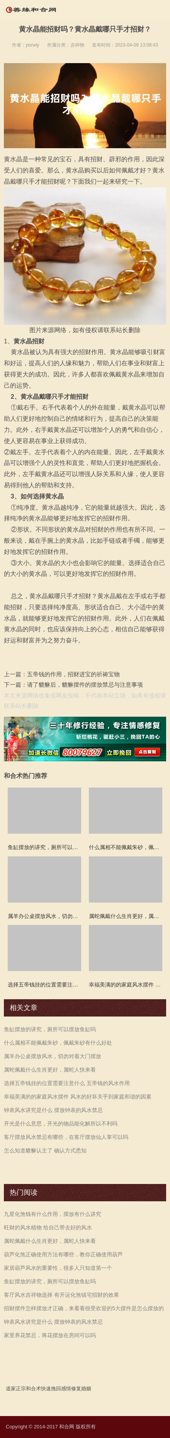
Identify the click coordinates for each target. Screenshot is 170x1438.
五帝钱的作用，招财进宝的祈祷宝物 (73, 674)
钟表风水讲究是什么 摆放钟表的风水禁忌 (53, 1110)
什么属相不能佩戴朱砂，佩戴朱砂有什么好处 (58, 1043)
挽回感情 (61, 1388)
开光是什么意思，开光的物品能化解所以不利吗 (60, 1123)
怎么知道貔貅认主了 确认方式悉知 (45, 1150)
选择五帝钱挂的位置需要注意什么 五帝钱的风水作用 (67, 1083)
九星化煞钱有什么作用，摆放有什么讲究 (52, 1214)
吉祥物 (77, 45)
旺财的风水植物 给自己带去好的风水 (48, 1227)
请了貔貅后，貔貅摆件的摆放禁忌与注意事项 (85, 684)
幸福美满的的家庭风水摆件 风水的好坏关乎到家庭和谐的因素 (77, 1097)
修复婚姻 (81, 1388)
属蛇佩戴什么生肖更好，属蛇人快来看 (50, 1070)
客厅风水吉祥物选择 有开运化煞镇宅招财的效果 (61, 1295)
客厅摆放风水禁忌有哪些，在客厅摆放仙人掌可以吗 (66, 1137)
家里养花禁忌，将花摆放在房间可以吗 (50, 1335)
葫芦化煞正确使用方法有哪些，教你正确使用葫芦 (63, 1254)
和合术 (33, 1388)
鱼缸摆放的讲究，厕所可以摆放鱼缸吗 (50, 1029)
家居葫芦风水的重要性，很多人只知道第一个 (58, 1268)
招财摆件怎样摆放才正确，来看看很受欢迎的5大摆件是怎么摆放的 (84, 1308)
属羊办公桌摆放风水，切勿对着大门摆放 (52, 1056)
